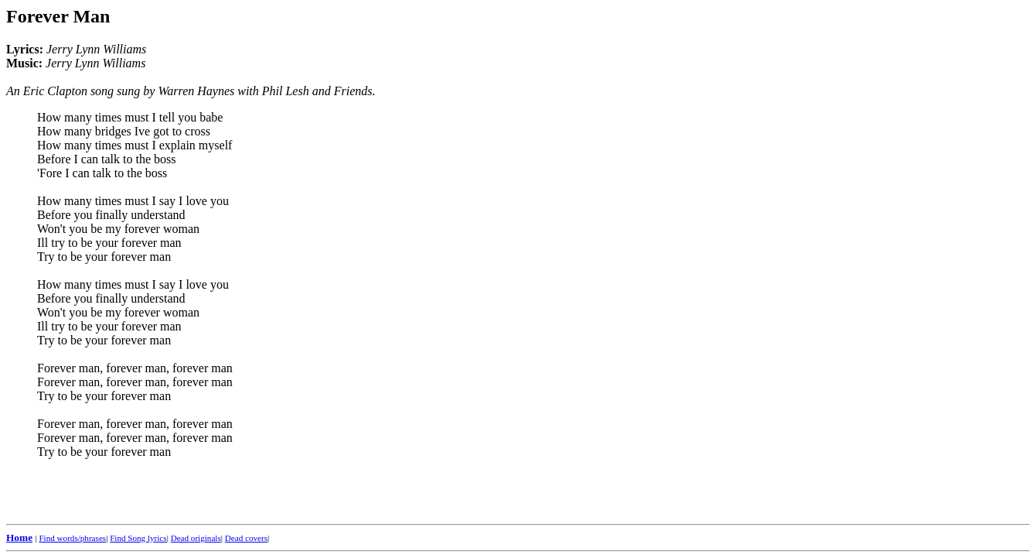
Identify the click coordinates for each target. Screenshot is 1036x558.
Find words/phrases (72, 538)
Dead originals (196, 538)
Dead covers (246, 538)
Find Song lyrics (138, 538)
